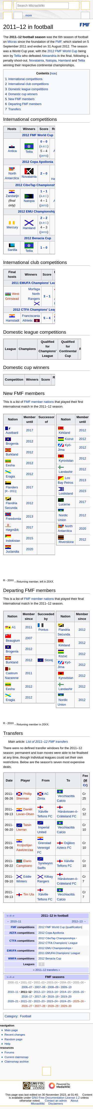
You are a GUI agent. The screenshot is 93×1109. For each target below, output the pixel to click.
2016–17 (27, 996)
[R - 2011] (10, 491)
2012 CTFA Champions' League (36, 309)
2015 (29, 538)
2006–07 (27, 987)
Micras (12, 41)
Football (25, 1016)
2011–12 (26, 991)
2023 (82, 491)
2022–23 (39, 1001)
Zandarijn (12, 196)
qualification (73, 927)
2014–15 (65, 991)
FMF (59, 41)
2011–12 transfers (46, 969)
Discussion (18, 16)
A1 (14, 627)
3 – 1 (46, 296)
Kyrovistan (66, 460)
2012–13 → (79, 921)
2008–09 (53, 987)
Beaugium (13, 640)
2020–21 (13, 1001)
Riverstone (66, 542)
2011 (28, 627)
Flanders (12, 487)
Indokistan (13, 541)
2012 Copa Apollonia (37, 162)
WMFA (12, 958)
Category (11, 1016)
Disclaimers (55, 1103)
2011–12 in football (54, 915)
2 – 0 (43, 173)
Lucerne (64, 504)
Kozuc (69, 439)
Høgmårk (12, 530)
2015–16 (78, 991)
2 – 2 (43, 218)
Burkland (12, 454)
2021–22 (26, 1001)
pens (43, 155)
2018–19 (53, 996)
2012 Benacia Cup (37, 238)
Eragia (10, 476)
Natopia (51, 60)
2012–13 (39, 991)
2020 (29, 549)
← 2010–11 (14, 921)
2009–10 (66, 987)
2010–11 (13, 991)
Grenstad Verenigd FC (44, 847)
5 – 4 (46, 318)
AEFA (12, 932)
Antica (12, 151)
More (29, 15)
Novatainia (36, 60)
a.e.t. (43, 146)
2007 (28, 638)
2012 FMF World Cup (62, 51)
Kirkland (64, 433)
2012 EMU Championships (38, 211)
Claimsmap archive (16, 1061)
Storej (49, 660)
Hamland (64, 60)
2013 (29, 516)
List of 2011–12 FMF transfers (47, 741)
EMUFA (12, 950)
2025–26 (78, 1001)
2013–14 (52, 991)
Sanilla (12, 250)
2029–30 (66, 1005)
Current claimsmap (16, 1057)
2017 (29, 430)
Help (7, 1043)
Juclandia (12, 551)
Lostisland (66, 493)
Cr (85, 785)
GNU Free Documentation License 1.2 (56, 1097)
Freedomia (13, 519)
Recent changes (14, 1034)
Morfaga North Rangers (34, 293)
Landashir (66, 472)
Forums (9, 1052)
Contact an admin (56, 1100)
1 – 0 (43, 247)
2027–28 (39, 1005)
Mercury (12, 227)
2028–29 (53, 1005)
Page (7, 16)
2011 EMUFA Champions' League (36, 283)
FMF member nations (39, 402)
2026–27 (27, 1005)
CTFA (13, 940)
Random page (13, 1039)
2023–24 (52, 1001)
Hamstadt (12, 320)
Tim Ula (28, 894)
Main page (11, 1030)
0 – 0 (43, 141)
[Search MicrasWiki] (42, 5)
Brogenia (12, 443)
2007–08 (39, 987)
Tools (85, 16)
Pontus (43, 629)
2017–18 (39, 996)
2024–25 (65, 1001)
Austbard (12, 433)
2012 (29, 441)
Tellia (17, 56)
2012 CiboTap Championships (37, 185)
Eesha (10, 465)
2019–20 (66, 996)
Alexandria (49, 56)
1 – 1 (43, 191)
